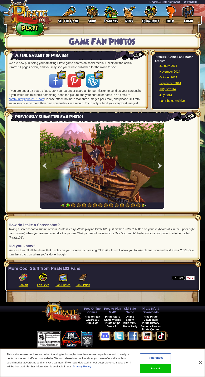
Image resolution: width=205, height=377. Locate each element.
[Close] (200, 362)
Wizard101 (190, 2)
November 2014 (170, 71)
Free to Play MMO (112, 310)
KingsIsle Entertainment (164, 2)
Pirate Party (129, 326)
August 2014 (168, 89)
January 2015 (168, 65)
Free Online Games (92, 310)
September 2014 (170, 83)
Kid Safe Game (130, 310)
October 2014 (168, 77)
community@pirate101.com (26, 99)
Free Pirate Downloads (150, 318)
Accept (155, 368)
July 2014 (166, 95)
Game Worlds (112, 319)
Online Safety (130, 318)
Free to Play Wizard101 (92, 318)
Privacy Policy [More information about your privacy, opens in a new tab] (82, 366)
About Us (92, 322)
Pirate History (150, 322)
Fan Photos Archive (172, 100)
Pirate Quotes (150, 329)
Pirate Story (112, 316)
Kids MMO (129, 322)
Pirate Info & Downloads (151, 310)
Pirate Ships (112, 322)
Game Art (112, 326)
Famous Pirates (151, 326)
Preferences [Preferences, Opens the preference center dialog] (155, 357)
